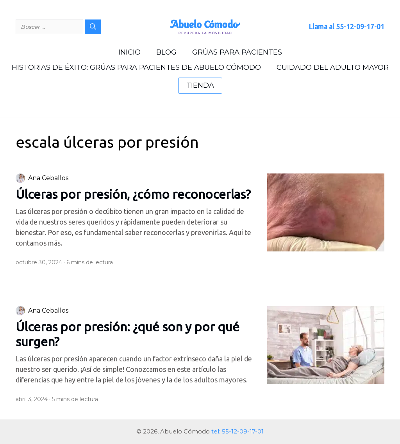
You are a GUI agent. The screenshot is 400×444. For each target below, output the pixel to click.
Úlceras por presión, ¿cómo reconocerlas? (133, 194)
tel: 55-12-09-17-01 (237, 431)
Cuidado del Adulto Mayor (333, 67)
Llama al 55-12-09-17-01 (346, 26)
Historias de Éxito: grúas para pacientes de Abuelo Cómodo (136, 67)
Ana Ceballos (48, 178)
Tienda (200, 85)
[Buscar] (93, 26)
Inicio (129, 52)
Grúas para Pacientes (237, 52)
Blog (166, 52)
